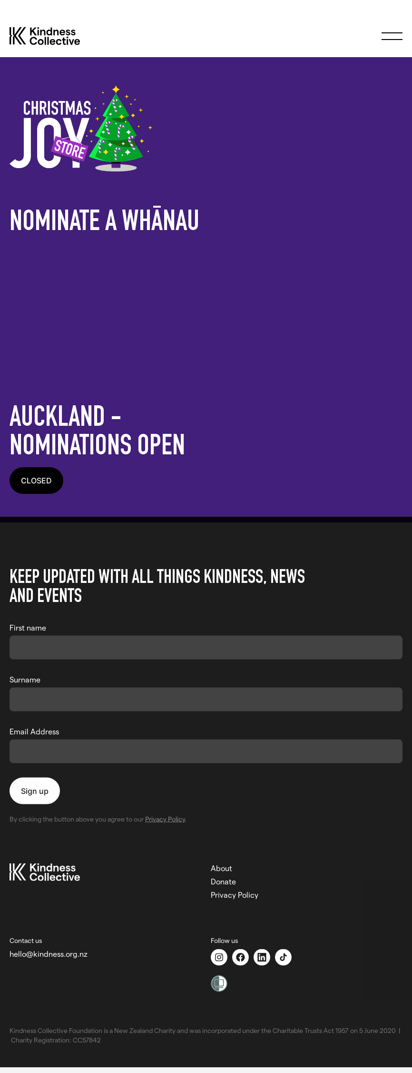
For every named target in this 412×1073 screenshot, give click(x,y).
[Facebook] (243, 953)
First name (28, 623)
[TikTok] (285, 953)
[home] (54, 36)
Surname (25, 675)
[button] (392, 36)
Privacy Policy (165, 815)
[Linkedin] (264, 953)
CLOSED (36, 480)
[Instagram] (221, 953)
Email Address (34, 727)
